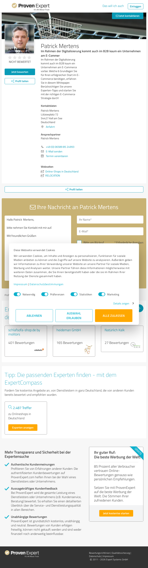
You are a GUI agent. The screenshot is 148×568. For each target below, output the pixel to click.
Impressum (22, 284)
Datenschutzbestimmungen (48, 284)
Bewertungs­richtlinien (99, 553)
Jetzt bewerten (19, 72)
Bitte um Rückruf (93, 242)
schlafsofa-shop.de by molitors (24, 332)
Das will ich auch (113, 6)
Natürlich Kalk (114, 330)
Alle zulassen (114, 315)
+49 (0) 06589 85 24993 (60, 147)
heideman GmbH (68, 330)
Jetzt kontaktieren (128, 16)
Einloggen (135, 6)
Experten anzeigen (23, 427)
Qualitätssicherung (121, 553)
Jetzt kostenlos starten (116, 513)
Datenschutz (95, 556)
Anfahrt (50, 127)
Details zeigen (119, 303)
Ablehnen (34, 315)
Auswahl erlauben (74, 315)
